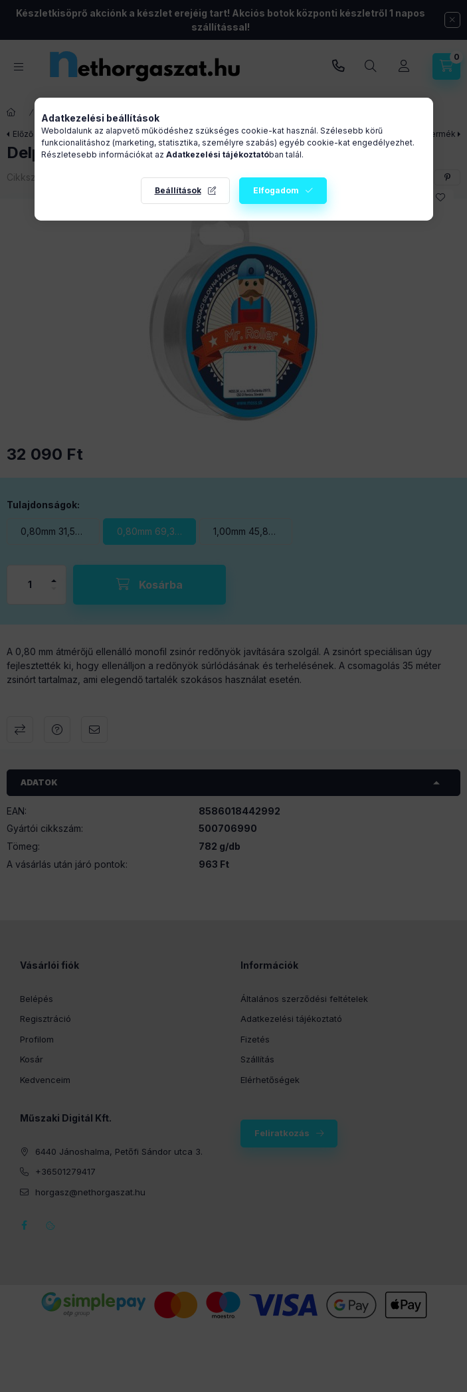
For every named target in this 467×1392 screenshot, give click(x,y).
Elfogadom (276, 190)
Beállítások (178, 190)
